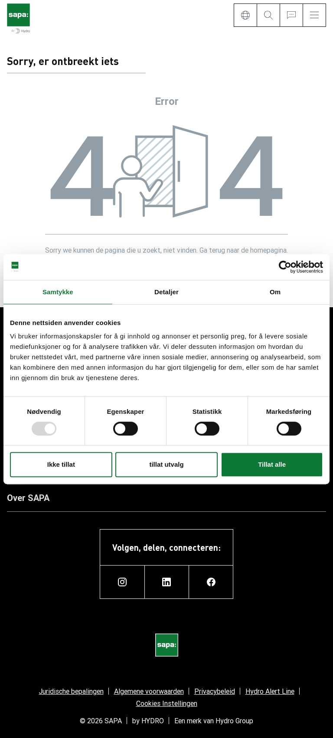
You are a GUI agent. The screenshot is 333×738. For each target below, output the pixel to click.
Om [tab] (275, 292)
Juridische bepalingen (71, 691)
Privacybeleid (214, 691)
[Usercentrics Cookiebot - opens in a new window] (285, 266)
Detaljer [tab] (166, 292)
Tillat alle (272, 464)
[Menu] (314, 15)
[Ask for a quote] (291, 15)
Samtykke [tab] (57, 292)
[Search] (268, 15)
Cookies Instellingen (166, 703)
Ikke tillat (61, 464)
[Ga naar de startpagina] (18, 19)
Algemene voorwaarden (149, 691)
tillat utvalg (166, 464)
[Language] (245, 15)
